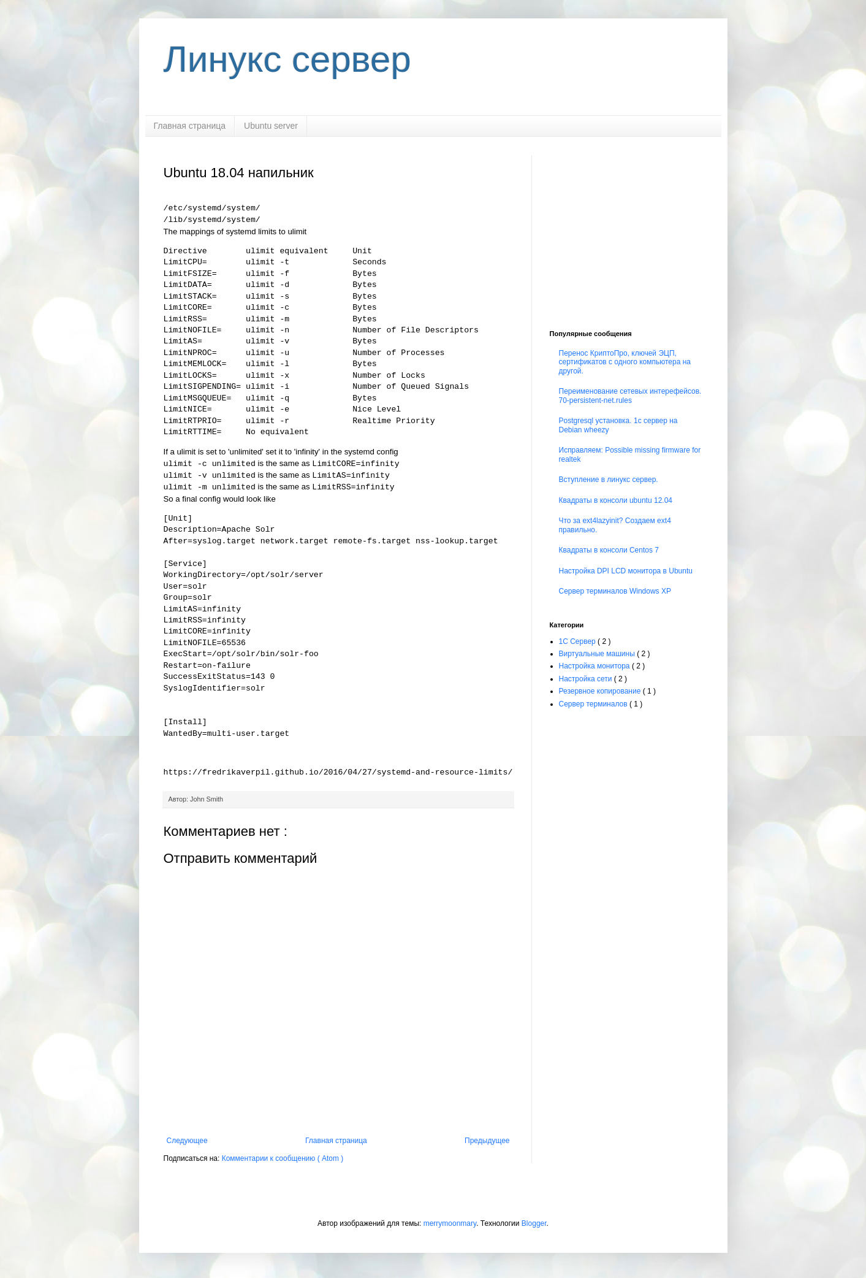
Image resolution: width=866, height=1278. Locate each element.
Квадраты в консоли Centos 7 (609, 550)
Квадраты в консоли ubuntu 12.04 (616, 500)
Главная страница (190, 126)
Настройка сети (586, 679)
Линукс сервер (287, 59)
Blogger (534, 1223)
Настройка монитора (595, 666)
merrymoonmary (450, 1223)
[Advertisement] (626, 231)
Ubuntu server (271, 126)
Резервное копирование (601, 691)
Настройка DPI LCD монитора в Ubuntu (626, 571)
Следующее (187, 1140)
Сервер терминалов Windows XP (615, 591)
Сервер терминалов (594, 704)
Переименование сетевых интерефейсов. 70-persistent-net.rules (630, 395)
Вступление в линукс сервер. (608, 479)
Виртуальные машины (598, 653)
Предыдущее (487, 1140)
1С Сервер (578, 641)
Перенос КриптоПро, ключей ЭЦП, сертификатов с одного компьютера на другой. (625, 362)
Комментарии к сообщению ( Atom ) (283, 1158)
